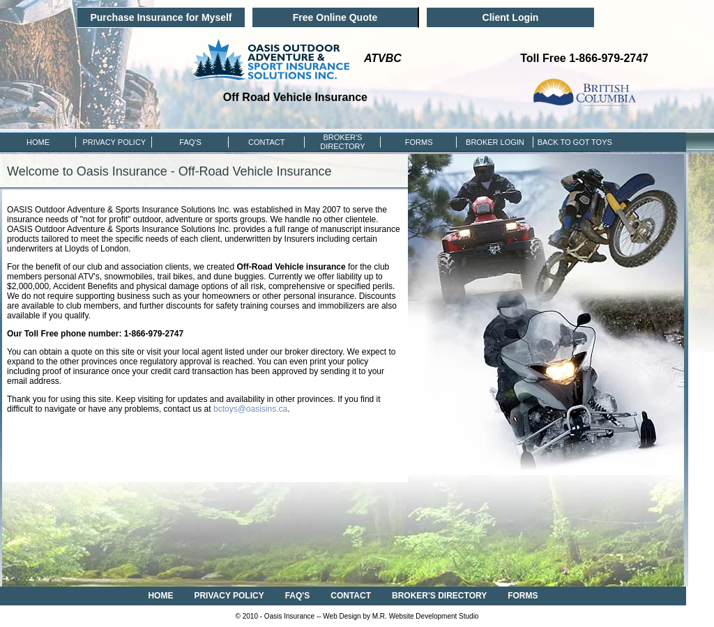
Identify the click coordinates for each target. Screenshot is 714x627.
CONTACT (266, 142)
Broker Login (495, 142)
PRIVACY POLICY (114, 142)
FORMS (419, 142)
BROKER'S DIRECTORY (439, 596)
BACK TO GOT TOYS (571, 142)
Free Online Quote (335, 17)
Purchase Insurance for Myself (160, 17)
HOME (38, 142)
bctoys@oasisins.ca (250, 409)
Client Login (511, 17)
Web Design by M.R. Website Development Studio (400, 616)
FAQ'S (190, 142)
